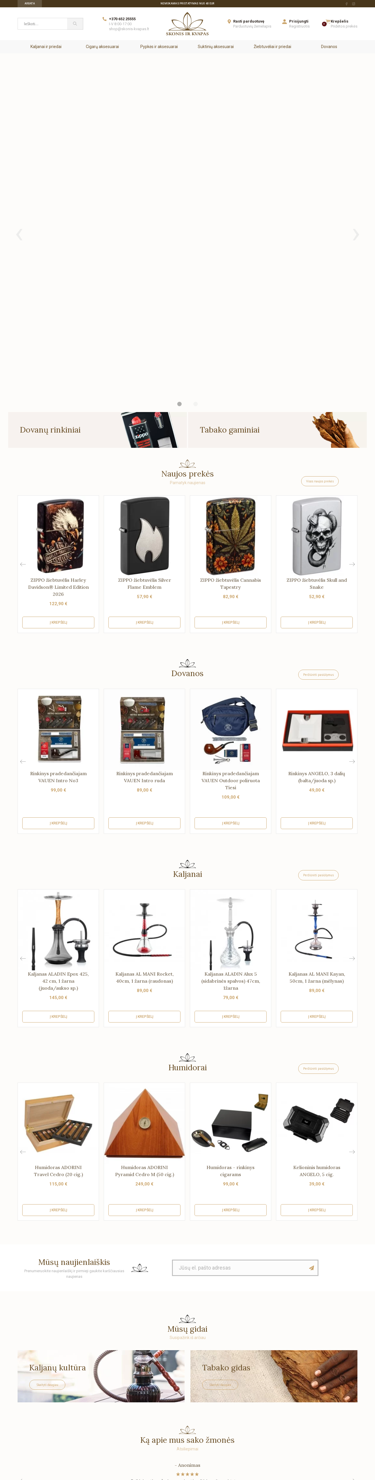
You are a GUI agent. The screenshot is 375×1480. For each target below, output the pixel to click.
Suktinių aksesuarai (216, 46)
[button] (352, 325)
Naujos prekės (152, 1392)
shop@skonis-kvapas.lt (129, 29)
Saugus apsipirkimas (37, 1383)
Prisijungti (298, 21)
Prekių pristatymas (89, 1375)
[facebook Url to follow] (346, 4)
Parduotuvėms (240, 1383)
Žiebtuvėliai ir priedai (272, 46)
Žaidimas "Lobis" (87, 1434)
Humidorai (187, 828)
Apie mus (26, 1375)
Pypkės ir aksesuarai (159, 46)
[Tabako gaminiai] (277, 191)
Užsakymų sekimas (35, 1426)
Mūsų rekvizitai (31, 1392)
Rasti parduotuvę (248, 21)
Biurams (234, 1375)
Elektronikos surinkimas (94, 1426)
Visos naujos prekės (320, 242)
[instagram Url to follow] (353, 4)
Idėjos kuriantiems (243, 1400)
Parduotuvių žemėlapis (252, 26)
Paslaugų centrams (244, 1392)
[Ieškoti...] (42, 24)
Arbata (30, 3)
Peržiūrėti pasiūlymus (318, 435)
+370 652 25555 (122, 19)
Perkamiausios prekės (159, 1400)
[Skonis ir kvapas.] (187, 1327)
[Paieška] (75, 24)
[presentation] (19, 113)
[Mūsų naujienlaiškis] (311, 1028)
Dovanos (329, 46)
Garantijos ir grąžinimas (93, 1383)
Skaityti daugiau (47, 1146)
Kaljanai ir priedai (46, 46)
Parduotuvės (29, 1417)
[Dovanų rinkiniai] (97, 191)
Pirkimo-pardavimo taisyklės (98, 1417)
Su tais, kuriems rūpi (36, 1400)
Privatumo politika (88, 1409)
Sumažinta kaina (155, 1383)
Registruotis (299, 26)
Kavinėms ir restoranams (249, 1409)
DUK (76, 1400)
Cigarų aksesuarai (102, 46)
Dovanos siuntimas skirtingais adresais (175, 1375)
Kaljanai (187, 635)
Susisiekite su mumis (37, 1409)
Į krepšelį (58, 383)
